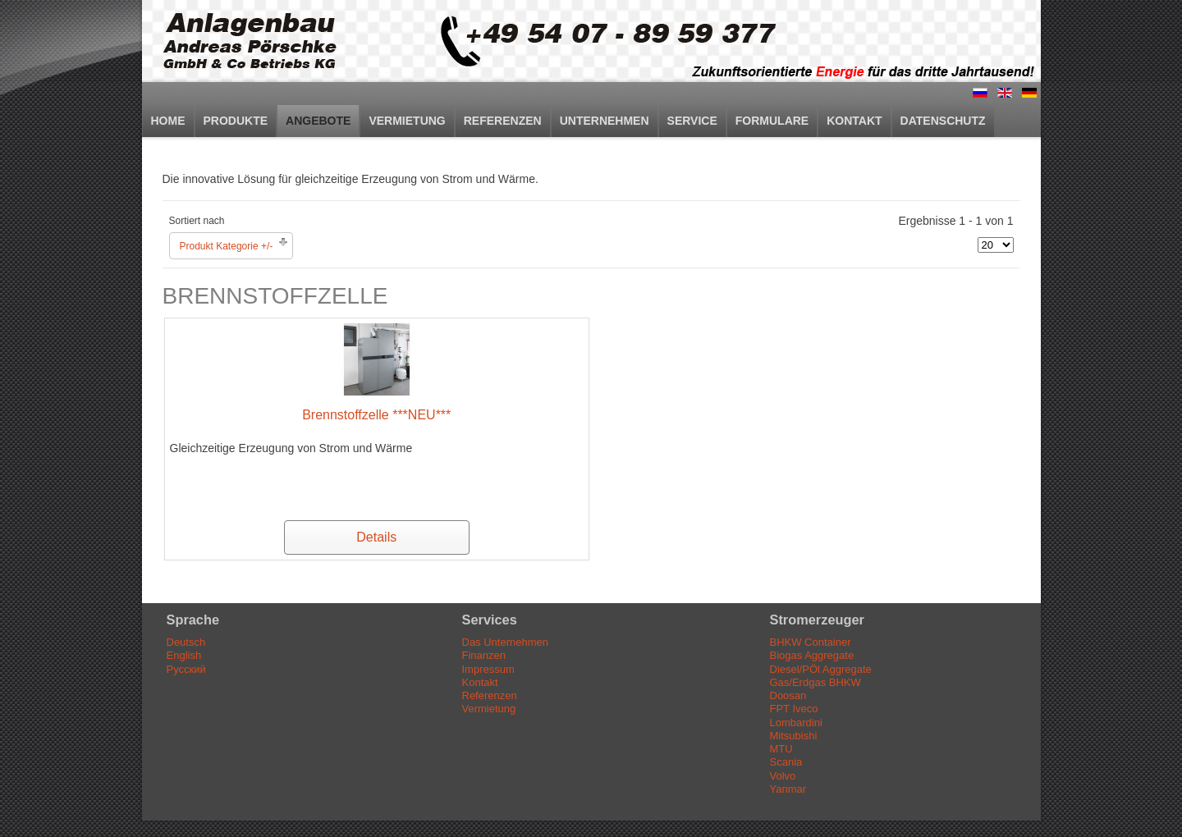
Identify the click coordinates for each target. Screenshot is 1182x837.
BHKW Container (810, 642)
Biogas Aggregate (812, 655)
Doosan (788, 695)
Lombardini (796, 722)
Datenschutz (943, 120)
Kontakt (854, 120)
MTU (781, 749)
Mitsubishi (794, 736)
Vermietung (407, 120)
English (184, 655)
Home (168, 120)
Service (692, 120)
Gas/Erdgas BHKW (815, 682)
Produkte (236, 120)
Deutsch (186, 642)
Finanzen (484, 655)
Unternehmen (604, 120)
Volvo (783, 776)
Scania (786, 762)
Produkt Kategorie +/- (226, 246)
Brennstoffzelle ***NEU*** (376, 415)
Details (376, 537)
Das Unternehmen (505, 642)
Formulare (772, 120)
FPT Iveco (794, 708)
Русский (186, 669)
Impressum (488, 669)
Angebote (318, 120)
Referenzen (503, 120)
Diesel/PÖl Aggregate (821, 669)
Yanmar (788, 789)
